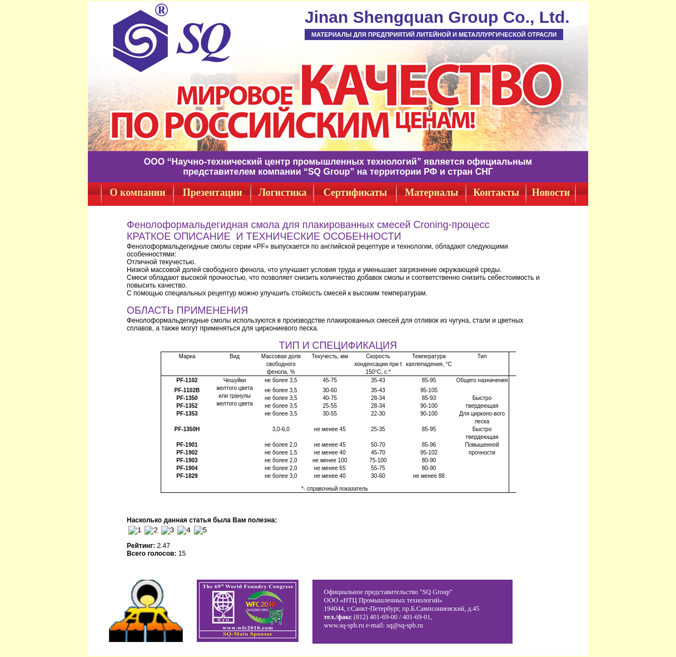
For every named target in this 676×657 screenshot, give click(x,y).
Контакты (496, 192)
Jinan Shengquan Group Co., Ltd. (437, 17)
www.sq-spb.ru (344, 625)
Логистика (283, 192)
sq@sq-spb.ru (404, 625)
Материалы (431, 192)
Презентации (212, 192)
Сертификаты (355, 192)
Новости (551, 192)
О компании (138, 192)
